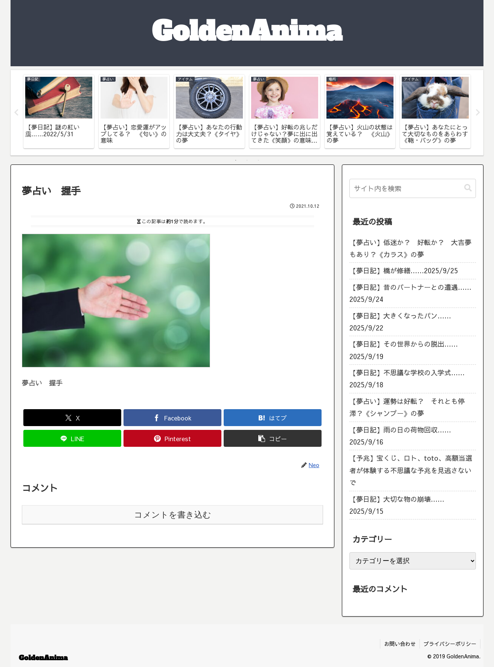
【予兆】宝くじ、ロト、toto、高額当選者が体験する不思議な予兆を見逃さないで (410, 470)
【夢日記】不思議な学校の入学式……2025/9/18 (407, 378)
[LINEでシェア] (72, 438)
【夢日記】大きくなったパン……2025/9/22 (400, 321)
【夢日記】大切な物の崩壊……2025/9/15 (396, 505)
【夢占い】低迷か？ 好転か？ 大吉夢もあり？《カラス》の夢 (410, 248)
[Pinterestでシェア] (172, 438)
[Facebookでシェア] (172, 418)
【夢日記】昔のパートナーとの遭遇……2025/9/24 (410, 293)
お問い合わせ (400, 643)
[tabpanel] (58, 111)
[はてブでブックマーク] (273, 418)
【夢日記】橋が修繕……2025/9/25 (403, 271)
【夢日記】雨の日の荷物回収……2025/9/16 (400, 435)
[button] (273, 438)
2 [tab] (247, 160)
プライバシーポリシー (450, 643)
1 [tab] (235, 160)
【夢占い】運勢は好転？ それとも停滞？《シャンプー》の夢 (407, 407)
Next (478, 112)
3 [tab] (258, 160)
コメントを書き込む (172, 514)
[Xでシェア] (72, 418)
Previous (16, 112)
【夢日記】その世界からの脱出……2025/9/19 (403, 350)
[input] (412, 188)
